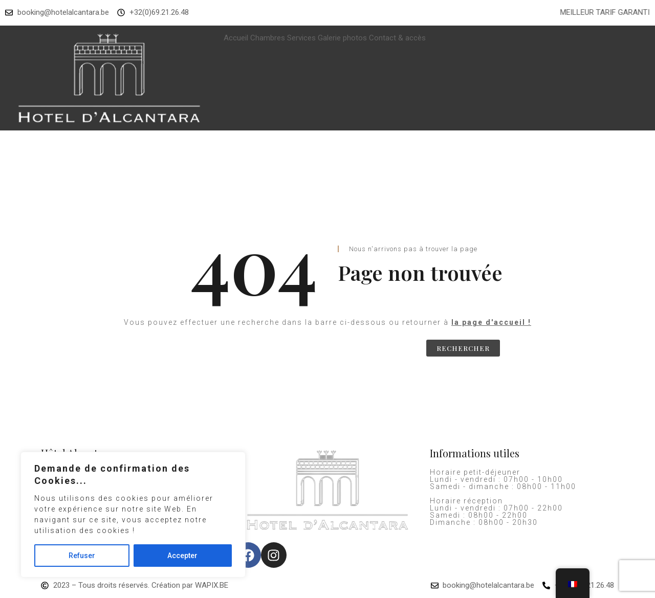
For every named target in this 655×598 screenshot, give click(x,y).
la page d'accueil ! (491, 322)
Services (301, 37)
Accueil (236, 37)
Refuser (82, 555)
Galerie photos (342, 37)
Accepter (182, 555)
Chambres (267, 37)
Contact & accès (397, 37)
